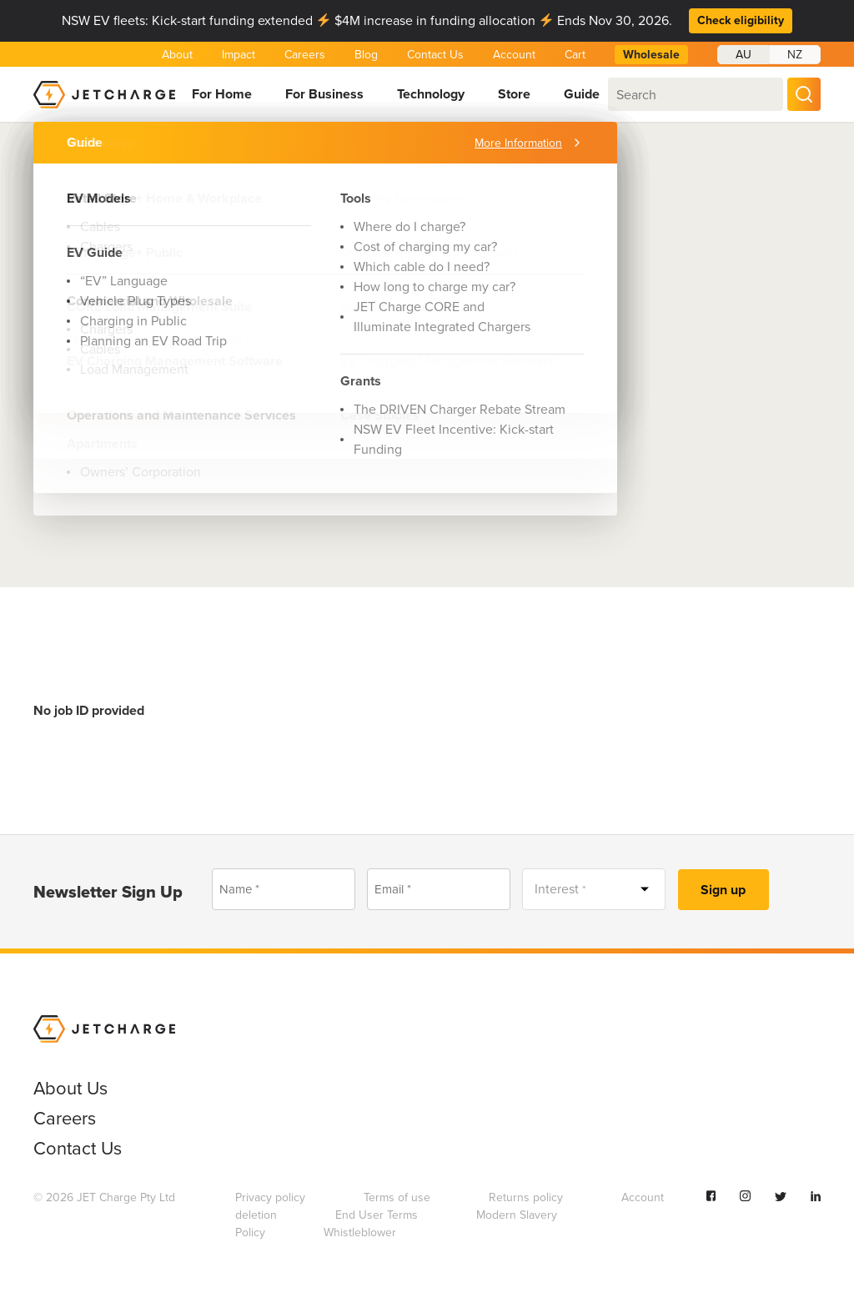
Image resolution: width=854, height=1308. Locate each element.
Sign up (723, 889)
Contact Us (435, 54)
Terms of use (397, 1197)
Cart (575, 54)
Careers (304, 54)
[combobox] (695, 94)
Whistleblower (360, 1232)
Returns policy (526, 1197)
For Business (324, 93)
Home (48, 155)
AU (743, 54)
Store (514, 93)
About (177, 54)
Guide (582, 93)
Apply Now (95, 405)
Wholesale (651, 54)
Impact (238, 54)
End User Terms (376, 1215)
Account (514, 54)
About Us (109, 155)
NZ (794, 54)
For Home (222, 93)
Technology (431, 93)
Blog (366, 54)
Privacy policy (270, 1197)
